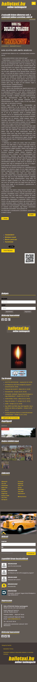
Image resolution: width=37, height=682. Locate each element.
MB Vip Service (22, 496)
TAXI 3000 (20, 491)
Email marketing (4, 553)
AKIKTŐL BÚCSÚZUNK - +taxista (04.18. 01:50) (18, 382)
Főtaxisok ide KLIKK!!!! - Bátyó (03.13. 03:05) (17, 389)
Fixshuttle (20, 481)
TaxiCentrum (21, 493)
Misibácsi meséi (10, 237)
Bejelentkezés (9, 311)
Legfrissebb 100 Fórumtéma (10, 418)
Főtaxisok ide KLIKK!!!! (14, 579)
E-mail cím (4, 541)
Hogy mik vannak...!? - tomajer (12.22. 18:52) (17, 401)
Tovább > (31, 214)
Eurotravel (4, 491)
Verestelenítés (12, 586)
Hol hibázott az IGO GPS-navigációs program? (21, 573)
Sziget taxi (4, 493)
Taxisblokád (9, 242)
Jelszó (3, 305)
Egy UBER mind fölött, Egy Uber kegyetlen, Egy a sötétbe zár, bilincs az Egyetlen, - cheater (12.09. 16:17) (19, 408)
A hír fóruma (8, 250)
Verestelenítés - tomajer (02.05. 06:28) (16, 391)
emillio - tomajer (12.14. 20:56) (13, 403)
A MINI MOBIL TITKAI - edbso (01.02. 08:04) (17, 398)
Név (2, 547)
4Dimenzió (4, 481)
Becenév (4, 299)
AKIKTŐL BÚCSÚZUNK (14, 566)
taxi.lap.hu (4, 499)
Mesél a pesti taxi (11, 239)
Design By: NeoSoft (6, 645)
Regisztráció (28, 311)
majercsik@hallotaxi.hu (13, 619)
